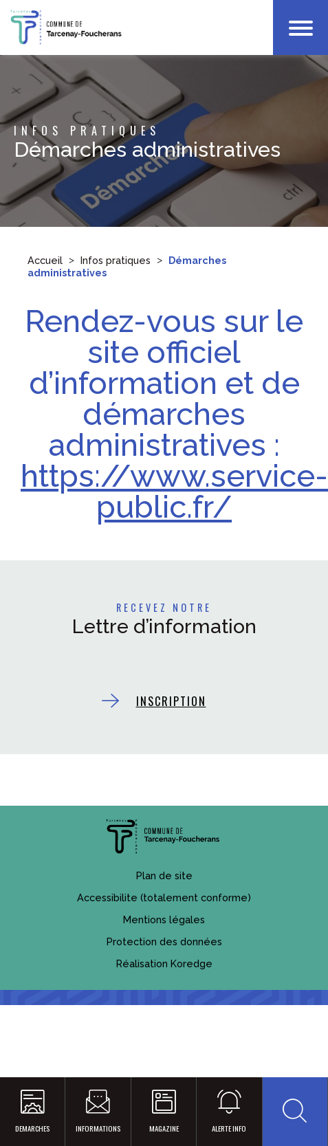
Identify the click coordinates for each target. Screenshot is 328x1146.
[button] (295, 1112)
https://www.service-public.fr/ (174, 491)
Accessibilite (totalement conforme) (164, 897)
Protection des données (164, 941)
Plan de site (164, 875)
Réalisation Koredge (164, 963)
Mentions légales (164, 919)
